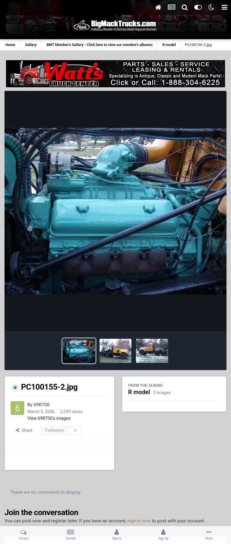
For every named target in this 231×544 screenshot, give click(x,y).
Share (24, 430)
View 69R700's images (48, 418)
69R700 (42, 404)
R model (139, 392)
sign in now (139, 521)
